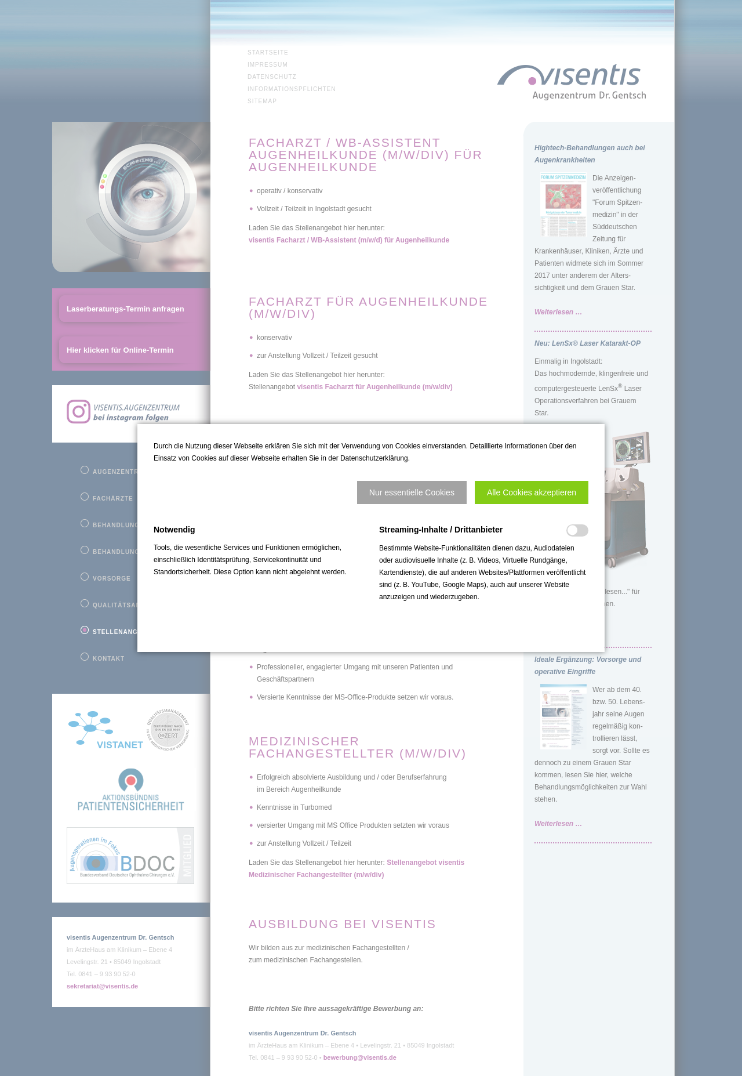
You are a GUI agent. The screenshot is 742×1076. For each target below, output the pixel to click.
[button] (412, 492)
